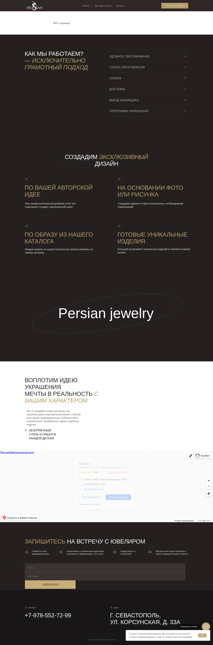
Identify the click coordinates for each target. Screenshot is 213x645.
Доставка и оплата (103, 6)
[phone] (105, 576)
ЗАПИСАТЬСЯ (50, 584)
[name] (105, 567)
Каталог (86, 6)
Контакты (120, 6)
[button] (174, 5)
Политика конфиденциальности (103, 640)
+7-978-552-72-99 (48, 615)
